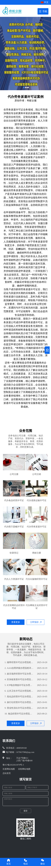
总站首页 (7, 773)
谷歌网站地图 (24, 769)
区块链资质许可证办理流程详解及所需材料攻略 (19, 679)
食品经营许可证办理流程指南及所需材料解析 (19, 714)
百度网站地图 (9, 769)
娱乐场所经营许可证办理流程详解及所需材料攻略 (19, 674)
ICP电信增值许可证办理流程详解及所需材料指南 (19, 685)
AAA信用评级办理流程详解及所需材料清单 (19, 668)
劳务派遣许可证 (14, 109)
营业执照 (43, 216)
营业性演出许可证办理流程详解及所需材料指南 (19, 708)
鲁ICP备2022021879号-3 (13, 765)
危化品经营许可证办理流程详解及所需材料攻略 (19, 696)
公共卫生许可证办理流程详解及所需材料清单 (19, 691)
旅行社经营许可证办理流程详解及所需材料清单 (19, 702)
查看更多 (15, 622)
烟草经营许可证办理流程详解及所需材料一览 (19, 662)
